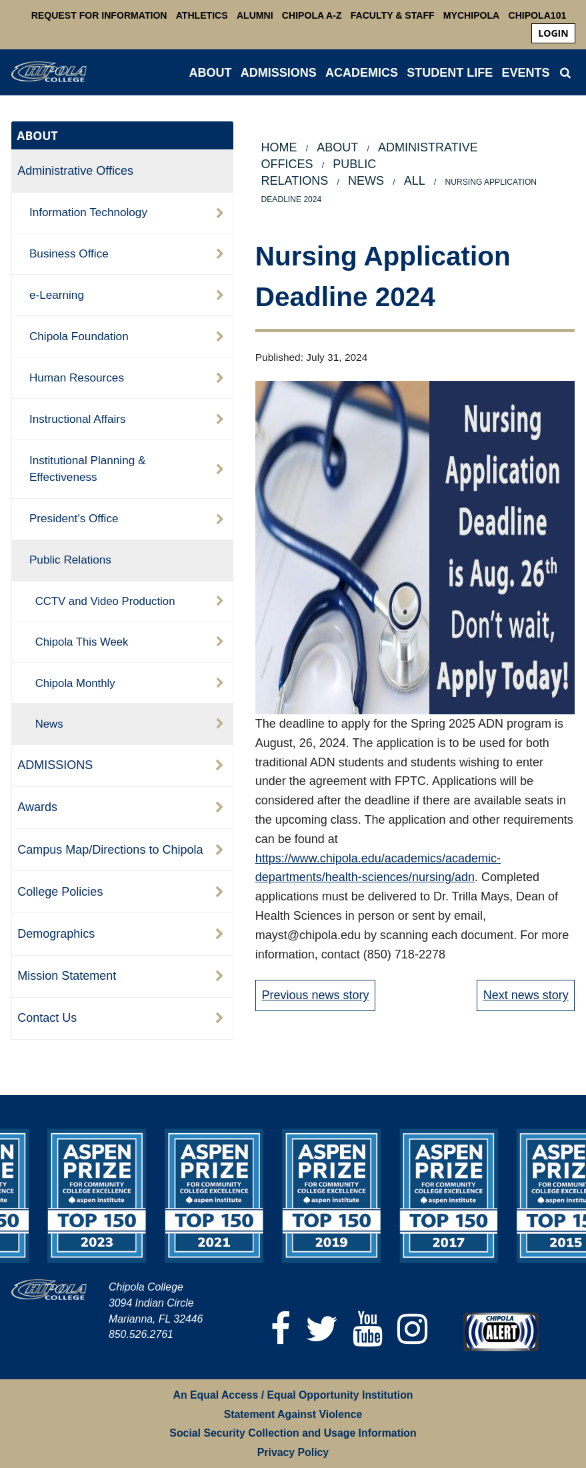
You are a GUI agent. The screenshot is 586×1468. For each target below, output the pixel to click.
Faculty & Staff (393, 15)
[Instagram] (412, 1329)
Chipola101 (537, 15)
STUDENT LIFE (450, 72)
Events (525, 72)
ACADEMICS (361, 72)
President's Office (74, 518)
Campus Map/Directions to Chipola (110, 849)
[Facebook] (281, 1329)
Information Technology (88, 212)
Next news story (526, 995)
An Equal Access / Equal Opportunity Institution (293, 1395)
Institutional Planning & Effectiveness (87, 469)
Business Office (69, 253)
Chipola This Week (82, 642)
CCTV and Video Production (105, 601)
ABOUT (210, 72)
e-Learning (56, 294)
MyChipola (471, 15)
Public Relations (70, 559)
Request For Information (99, 15)
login (553, 33)
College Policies (60, 891)
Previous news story (315, 995)
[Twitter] (321, 1329)
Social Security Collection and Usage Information (292, 1433)
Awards (37, 807)
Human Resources (76, 377)
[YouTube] (368, 1329)
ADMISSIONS (279, 72)
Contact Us (47, 1017)
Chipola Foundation (79, 336)
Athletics (202, 15)
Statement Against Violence (293, 1414)
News (49, 724)
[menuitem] (553, 33)
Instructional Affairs (77, 419)
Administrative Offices (75, 170)
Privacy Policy (293, 1452)
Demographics (56, 933)
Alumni (255, 15)
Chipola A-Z (312, 15)
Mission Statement (66, 975)
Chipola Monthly (75, 683)
